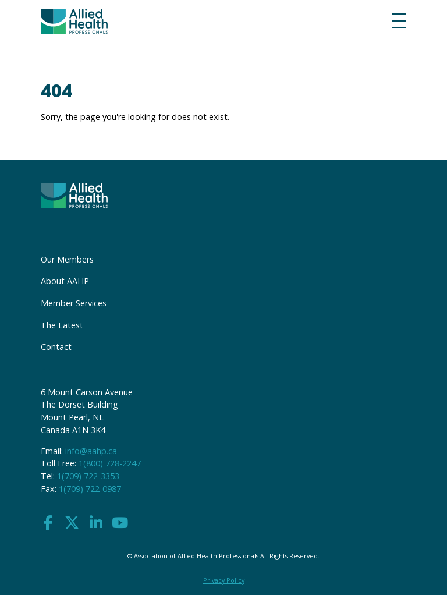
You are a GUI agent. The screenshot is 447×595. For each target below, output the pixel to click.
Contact (56, 346)
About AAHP (65, 280)
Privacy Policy (223, 580)
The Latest (62, 325)
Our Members (67, 259)
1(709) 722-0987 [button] (90, 488)
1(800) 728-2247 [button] (110, 463)
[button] (48, 523)
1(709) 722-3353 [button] (88, 475)
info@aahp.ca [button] (91, 450)
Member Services (74, 303)
